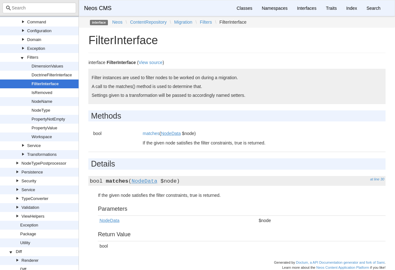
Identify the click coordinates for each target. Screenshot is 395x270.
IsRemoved (42, 92)
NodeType (41, 110)
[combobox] (39, 8)
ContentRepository (148, 22)
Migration (183, 22)
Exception (36, 48)
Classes (244, 8)
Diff (19, 251)
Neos (117, 22)
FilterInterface (45, 83)
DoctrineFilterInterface (52, 75)
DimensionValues (47, 66)
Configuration (39, 30)
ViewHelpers (32, 216)
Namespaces (275, 8)
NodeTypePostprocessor (43, 163)
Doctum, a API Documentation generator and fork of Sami (340, 262)
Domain (34, 39)
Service (34, 145)
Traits (331, 8)
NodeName (42, 101)
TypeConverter (34, 198)
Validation (30, 207)
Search (373, 8)
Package (28, 234)
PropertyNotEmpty (48, 119)
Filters (32, 57)
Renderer (29, 260)
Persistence (32, 172)
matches (151, 133)
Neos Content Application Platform (342, 267)
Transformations (41, 154)
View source (150, 62)
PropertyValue (44, 128)
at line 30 (377, 179)
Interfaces (306, 8)
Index (351, 8)
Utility (25, 242)
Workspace (42, 136)
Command (36, 22)
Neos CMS (97, 8)
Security (28, 181)
